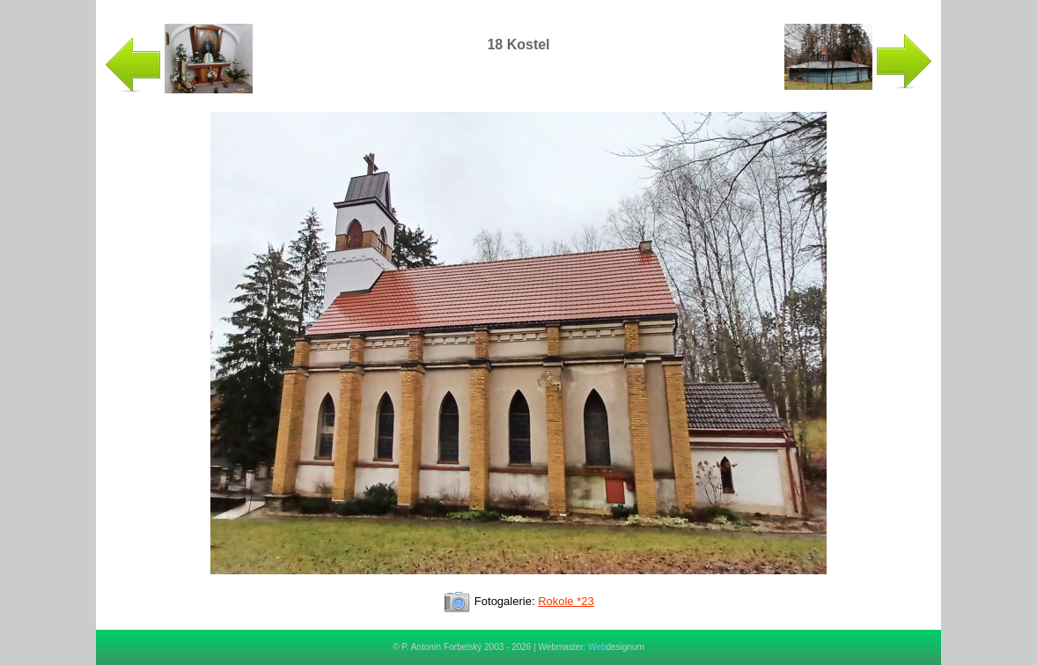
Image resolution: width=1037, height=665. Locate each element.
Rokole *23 (566, 601)
